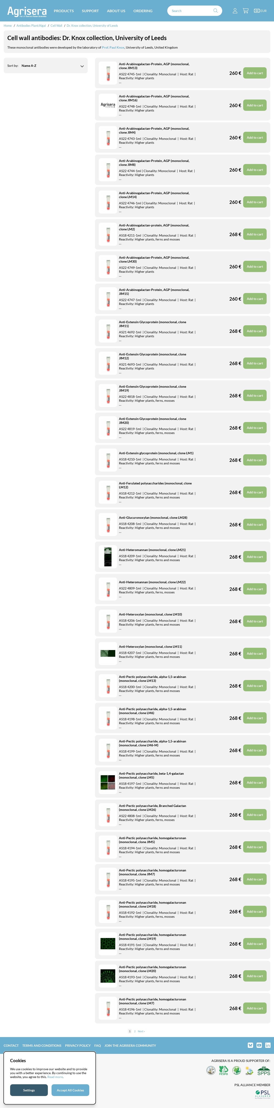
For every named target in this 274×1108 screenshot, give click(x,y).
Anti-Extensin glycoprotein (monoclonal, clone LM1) (156, 453)
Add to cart (255, 782)
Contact (11, 1045)
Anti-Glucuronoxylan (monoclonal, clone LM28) (153, 517)
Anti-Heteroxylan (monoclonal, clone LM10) (150, 614)
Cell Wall (56, 25)
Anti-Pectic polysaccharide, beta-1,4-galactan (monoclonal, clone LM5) (151, 775)
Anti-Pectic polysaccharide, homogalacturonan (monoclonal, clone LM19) (152, 937)
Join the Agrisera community (130, 1045)
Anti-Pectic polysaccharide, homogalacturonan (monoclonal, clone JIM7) (152, 872)
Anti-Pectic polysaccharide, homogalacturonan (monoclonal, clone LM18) (152, 904)
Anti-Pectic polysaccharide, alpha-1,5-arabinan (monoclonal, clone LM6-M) (152, 743)
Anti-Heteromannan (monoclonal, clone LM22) (152, 582)
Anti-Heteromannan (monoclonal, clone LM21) (152, 550)
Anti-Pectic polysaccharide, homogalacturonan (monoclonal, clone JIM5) (152, 840)
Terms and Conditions (41, 1045)
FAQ (97, 1045)
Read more (55, 1077)
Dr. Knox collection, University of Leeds (92, 25)
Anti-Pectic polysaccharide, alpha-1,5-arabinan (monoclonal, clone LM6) (152, 711)
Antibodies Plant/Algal (31, 25)
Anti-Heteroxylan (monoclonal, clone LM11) (150, 646)
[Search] (194, 11)
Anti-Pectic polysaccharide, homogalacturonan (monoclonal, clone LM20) (152, 969)
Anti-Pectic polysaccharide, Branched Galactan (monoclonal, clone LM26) (152, 808)
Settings (29, 1090)
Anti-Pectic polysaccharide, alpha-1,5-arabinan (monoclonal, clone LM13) (152, 679)
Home (8, 25)
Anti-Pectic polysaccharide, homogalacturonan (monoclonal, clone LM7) (152, 1001)
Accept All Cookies (70, 1090)
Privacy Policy (78, 1045)
